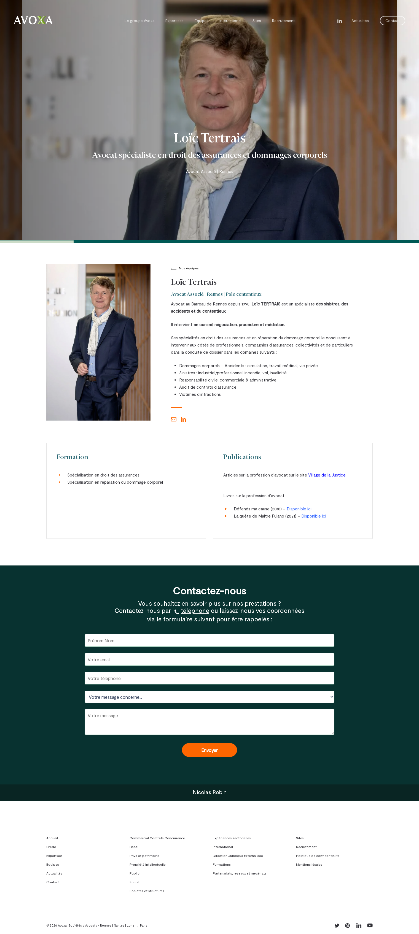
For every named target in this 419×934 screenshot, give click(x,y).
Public (134, 873)
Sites (300, 838)
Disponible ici (299, 508)
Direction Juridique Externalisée (238, 855)
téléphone (195, 610)
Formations (222, 864)
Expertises (54, 855)
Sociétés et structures (147, 891)
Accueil (52, 838)
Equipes (52, 864)
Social (134, 882)
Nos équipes (189, 268)
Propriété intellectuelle (148, 864)
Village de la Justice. (327, 474)
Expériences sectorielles (232, 838)
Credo (51, 847)
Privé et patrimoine (145, 855)
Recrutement (306, 847)
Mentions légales (309, 864)
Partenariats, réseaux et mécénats (240, 873)
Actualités (54, 873)
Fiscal (134, 847)
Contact (53, 882)
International (223, 847)
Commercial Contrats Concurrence (157, 838)
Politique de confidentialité (318, 855)
